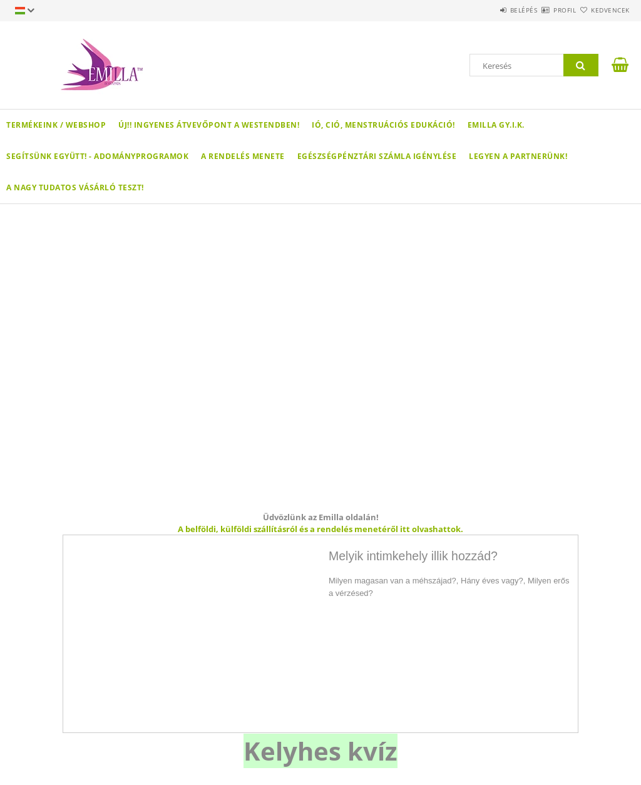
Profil (542, 10)
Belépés (487, 10)
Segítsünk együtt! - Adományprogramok (97, 156)
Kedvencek (602, 10)
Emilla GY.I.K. (496, 125)
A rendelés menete (243, 156)
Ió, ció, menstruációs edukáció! (383, 125)
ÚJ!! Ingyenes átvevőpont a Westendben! (208, 125)
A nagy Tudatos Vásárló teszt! (75, 187)
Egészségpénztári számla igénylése (377, 156)
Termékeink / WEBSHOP (56, 125)
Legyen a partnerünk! (518, 156)
